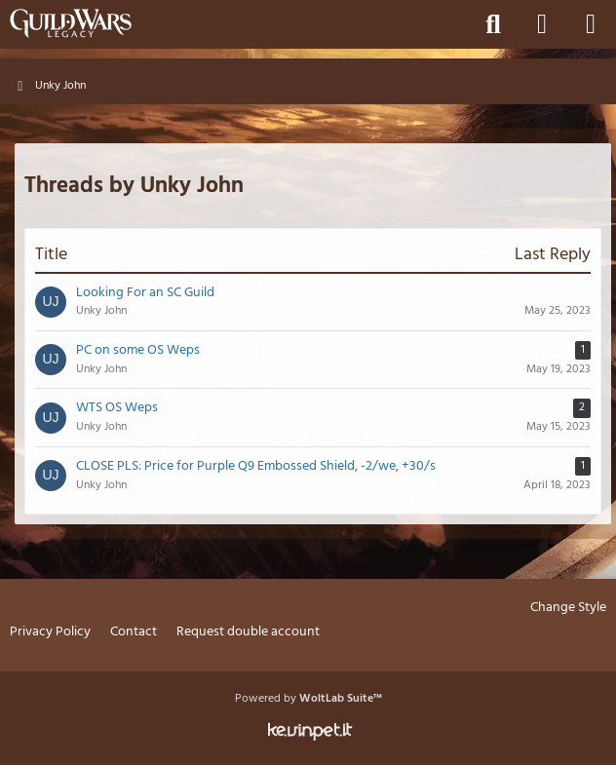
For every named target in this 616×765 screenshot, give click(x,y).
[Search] (493, 24)
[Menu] (590, 24)
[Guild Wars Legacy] (70, 23)
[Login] (541, 24)
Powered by (308, 698)
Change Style (568, 608)
